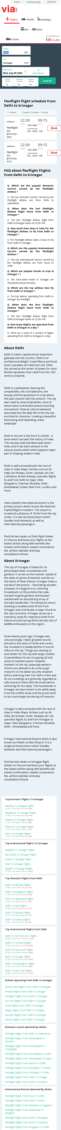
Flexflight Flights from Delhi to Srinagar (26, 1077)
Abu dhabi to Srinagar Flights (20, 854)
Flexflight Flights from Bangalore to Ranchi (28, 1067)
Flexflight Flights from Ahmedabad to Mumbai (25, 1040)
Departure (7, 69)
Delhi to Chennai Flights (18, 912)
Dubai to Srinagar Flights (18, 859)
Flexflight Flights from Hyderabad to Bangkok (24, 1111)
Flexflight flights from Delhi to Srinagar (26, 996)
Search (47, 81)
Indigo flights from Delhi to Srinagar (24, 1010)
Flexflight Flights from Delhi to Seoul (24, 1100)
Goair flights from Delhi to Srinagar (24, 1005)
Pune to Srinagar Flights (18, 833)
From (5, 48)
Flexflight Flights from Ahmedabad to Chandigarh (25, 1048)
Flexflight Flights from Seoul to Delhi (24, 1095)
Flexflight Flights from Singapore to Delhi (27, 1127)
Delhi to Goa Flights (16, 905)
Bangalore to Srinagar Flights (20, 812)
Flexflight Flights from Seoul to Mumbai (26, 1122)
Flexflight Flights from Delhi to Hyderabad (27, 1033)
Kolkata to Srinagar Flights (19, 819)
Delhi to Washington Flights (20, 963)
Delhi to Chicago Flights (18, 956)
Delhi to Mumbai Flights (18, 884)
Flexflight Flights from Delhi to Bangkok (26, 1117)
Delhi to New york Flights (18, 970)
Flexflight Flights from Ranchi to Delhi (25, 1063)
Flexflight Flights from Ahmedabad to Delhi (28, 1053)
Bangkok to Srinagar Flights (20, 849)
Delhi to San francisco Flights (21, 935)
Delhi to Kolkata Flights (17, 919)
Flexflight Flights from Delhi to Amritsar (26, 1081)
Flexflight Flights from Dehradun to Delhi (27, 1072)
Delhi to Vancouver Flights (19, 949)
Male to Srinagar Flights (18, 863)
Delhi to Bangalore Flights (19, 891)
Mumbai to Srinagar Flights (19, 805)
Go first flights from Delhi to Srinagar (25, 1000)
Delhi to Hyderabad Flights (19, 898)
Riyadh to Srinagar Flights (18, 868)
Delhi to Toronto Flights (18, 942)
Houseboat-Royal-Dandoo (21, 282)
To (4, 59)
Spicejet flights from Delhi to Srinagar (25, 1014)
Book (54, 128)
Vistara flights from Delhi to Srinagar (25, 1019)
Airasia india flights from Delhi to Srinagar (27, 986)
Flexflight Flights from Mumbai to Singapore (28, 1105)
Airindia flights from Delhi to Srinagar (25, 991)
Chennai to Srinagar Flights (19, 826)
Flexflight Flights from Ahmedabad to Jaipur (28, 1058)
